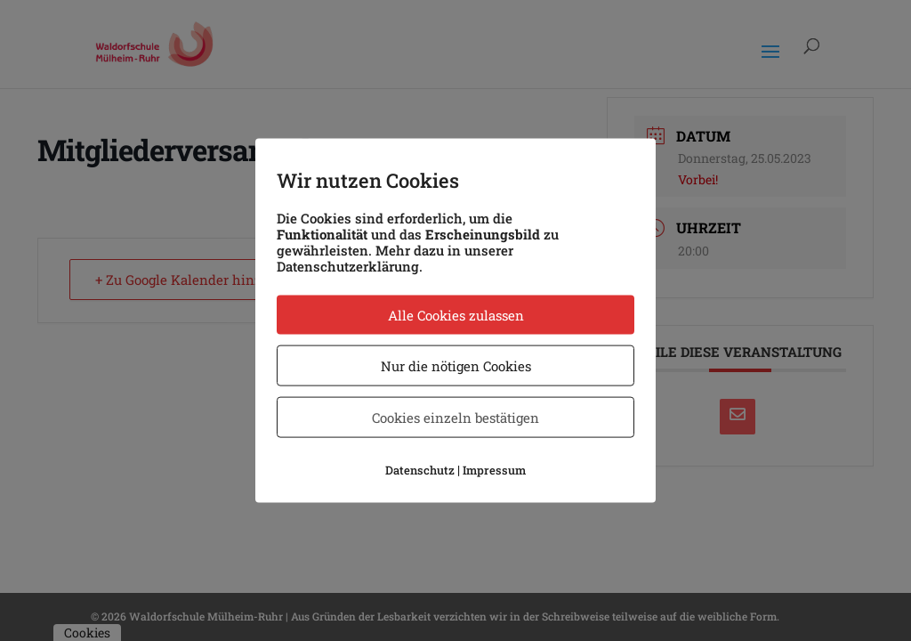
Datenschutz (420, 470)
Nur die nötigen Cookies (456, 366)
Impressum (494, 470)
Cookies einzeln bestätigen (455, 417)
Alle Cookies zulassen (456, 315)
